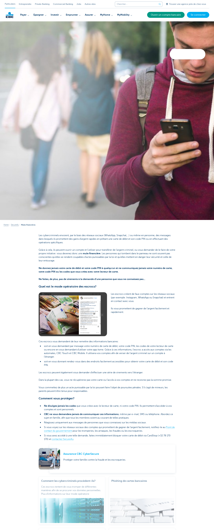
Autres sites (90, 4)
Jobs (79, 4)
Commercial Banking (63, 4)
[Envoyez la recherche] (159, 4)
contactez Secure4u (62, 439)
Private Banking (42, 4)
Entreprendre (25, 4)
